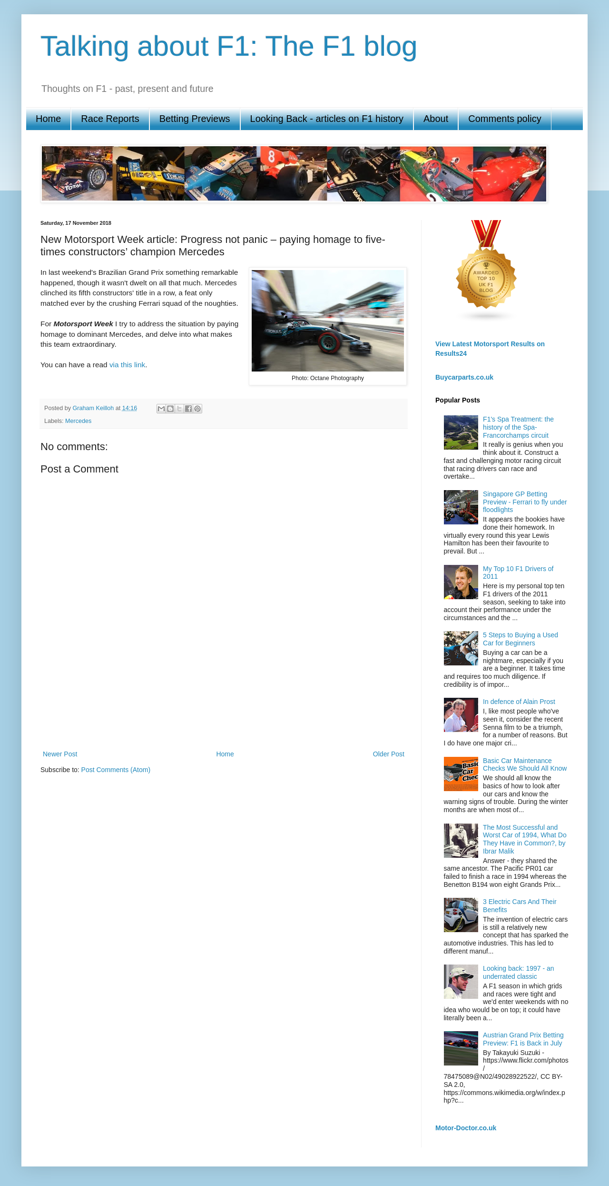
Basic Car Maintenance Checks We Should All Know (525, 765)
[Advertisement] (223, 715)
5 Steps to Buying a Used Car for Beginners (520, 639)
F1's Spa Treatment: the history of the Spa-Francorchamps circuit (518, 427)
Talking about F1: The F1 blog (229, 46)
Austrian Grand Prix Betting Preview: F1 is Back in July (523, 1039)
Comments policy (504, 118)
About (435, 118)
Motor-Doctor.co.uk (465, 1128)
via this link (127, 365)
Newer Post (60, 754)
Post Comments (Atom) (115, 770)
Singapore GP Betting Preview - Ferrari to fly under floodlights (525, 502)
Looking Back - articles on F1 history (326, 118)
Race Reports (110, 118)
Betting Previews (194, 118)
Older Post (388, 754)
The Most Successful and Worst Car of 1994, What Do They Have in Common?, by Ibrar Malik (525, 839)
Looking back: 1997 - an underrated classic (518, 972)
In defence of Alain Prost (519, 701)
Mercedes (78, 421)
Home (48, 118)
